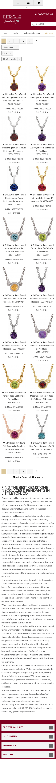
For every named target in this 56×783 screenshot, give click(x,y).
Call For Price (14, 112)
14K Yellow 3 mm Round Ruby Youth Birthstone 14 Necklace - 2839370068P (42, 198)
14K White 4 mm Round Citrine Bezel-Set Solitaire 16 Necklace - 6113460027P (14, 298)
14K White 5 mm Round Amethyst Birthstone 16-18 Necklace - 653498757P (42, 298)
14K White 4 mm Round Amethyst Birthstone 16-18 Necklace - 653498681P (14, 345)
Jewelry (15, 33)
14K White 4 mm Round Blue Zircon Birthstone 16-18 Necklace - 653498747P (42, 446)
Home (5, 33)
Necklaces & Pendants (31, 33)
